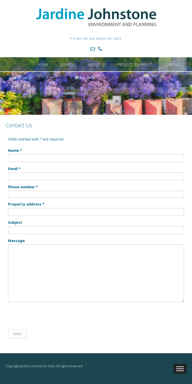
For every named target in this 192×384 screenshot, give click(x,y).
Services (68, 64)
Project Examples (135, 64)
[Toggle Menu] (180, 368)
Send (17, 333)
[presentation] (46, 316)
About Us (97, 64)
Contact (172, 64)
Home (43, 64)
